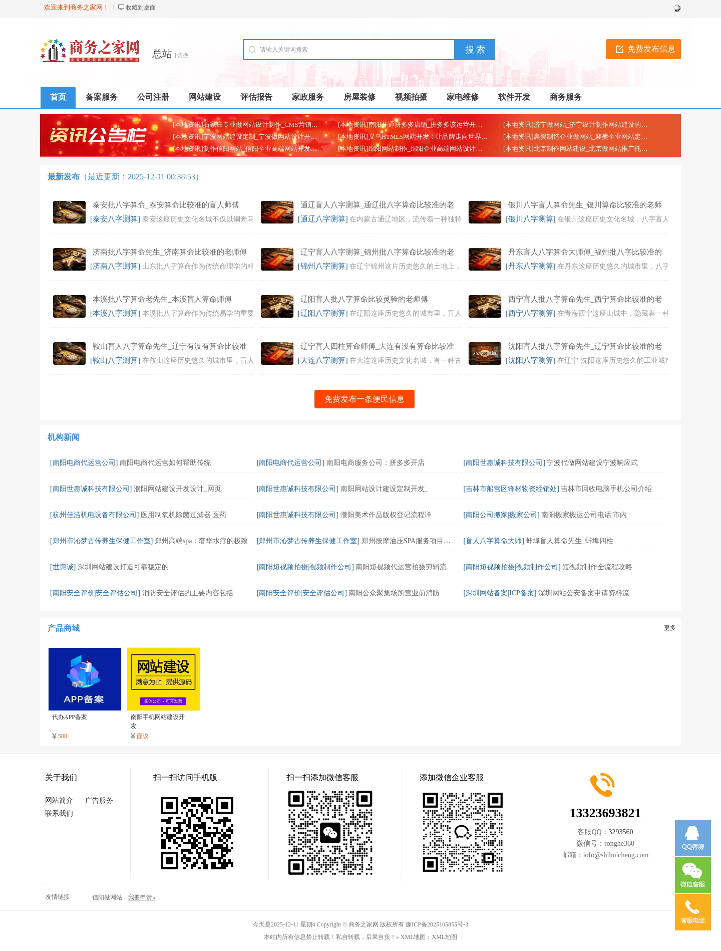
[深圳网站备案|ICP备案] (500, 593)
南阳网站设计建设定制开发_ (384, 489)
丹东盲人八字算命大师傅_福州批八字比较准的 (585, 252)
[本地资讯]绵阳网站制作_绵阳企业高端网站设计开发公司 (420, 148)
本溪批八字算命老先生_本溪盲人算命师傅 (162, 299)
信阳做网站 (107, 897)
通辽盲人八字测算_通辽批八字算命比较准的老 (377, 205)
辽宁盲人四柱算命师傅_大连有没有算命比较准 (377, 346)
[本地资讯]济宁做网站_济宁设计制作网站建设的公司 (578, 124)
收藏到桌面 (141, 7)
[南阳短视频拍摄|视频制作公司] (305, 567)
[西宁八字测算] (531, 313)
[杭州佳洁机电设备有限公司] (94, 515)
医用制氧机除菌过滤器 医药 (184, 515)
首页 (58, 97)
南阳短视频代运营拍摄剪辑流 (401, 567)
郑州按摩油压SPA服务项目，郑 (410, 541)
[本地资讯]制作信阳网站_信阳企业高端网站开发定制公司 (254, 148)
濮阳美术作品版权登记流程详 (386, 515)
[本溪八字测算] (115, 313)
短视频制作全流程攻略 (597, 567)
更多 (670, 627)
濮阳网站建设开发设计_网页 (177, 489)
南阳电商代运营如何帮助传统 (165, 462)
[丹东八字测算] (531, 266)
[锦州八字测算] (323, 266)
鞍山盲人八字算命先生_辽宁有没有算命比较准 (170, 346)
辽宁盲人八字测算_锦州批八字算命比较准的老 (377, 252)
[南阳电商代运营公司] (84, 462)
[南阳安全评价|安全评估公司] (95, 593)
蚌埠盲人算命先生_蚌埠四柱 (569, 541)
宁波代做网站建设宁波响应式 (592, 462)
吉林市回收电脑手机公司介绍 (606, 489)
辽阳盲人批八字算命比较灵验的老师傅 (364, 299)
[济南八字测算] (115, 266)
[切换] (183, 55)
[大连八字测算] (323, 360)
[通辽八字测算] (323, 219)
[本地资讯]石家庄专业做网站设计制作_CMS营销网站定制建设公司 (268, 124)
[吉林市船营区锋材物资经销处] (511, 489)
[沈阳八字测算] (531, 360)
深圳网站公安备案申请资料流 (583, 593)
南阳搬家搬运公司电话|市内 (584, 515)
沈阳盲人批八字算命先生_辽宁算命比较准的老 (585, 346)
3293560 (621, 832)
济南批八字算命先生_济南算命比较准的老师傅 (170, 252)
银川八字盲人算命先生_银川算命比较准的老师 (585, 205)
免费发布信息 (651, 49)
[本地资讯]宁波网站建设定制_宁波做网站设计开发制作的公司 (261, 136)
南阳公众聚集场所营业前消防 (394, 593)
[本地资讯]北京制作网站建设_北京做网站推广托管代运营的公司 (594, 148)
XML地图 (445, 936)
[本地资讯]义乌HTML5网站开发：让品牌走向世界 (409, 136)
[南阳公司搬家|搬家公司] (502, 515)
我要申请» (141, 897)
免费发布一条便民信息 (364, 399)
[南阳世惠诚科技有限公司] (504, 462)
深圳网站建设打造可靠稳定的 (123, 567)
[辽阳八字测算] (323, 313)
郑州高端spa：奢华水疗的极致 (201, 541)
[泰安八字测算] (115, 219)
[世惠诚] (63, 567)
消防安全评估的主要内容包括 (187, 593)
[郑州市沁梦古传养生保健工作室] (101, 541)
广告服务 (99, 800)
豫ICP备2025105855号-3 (437, 924)
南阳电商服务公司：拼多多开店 (375, 462)
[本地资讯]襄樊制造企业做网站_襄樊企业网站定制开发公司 (588, 136)
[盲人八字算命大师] (494, 541)
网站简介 (59, 800)
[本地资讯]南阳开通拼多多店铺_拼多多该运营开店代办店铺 (423, 124)
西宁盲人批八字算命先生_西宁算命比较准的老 (585, 299)
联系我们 (59, 813)
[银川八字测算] (531, 219)
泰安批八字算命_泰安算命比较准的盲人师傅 (166, 205)
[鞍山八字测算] (115, 360)
